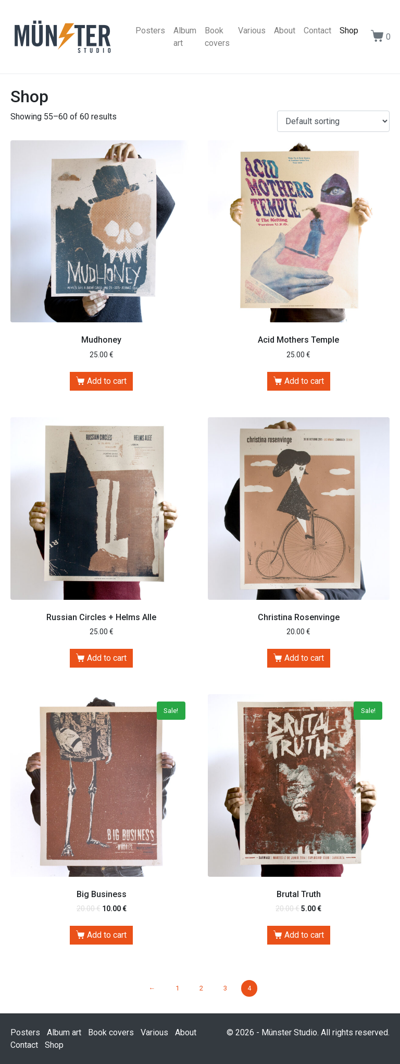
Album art (184, 37)
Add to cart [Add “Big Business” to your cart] (107, 935)
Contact (317, 30)
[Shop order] (333, 121)
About (284, 30)
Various (252, 30)
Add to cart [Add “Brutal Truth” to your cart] (304, 935)
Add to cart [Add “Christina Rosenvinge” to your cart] (304, 658)
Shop (349, 30)
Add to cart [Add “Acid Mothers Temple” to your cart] (304, 381)
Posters (150, 30)
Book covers (217, 37)
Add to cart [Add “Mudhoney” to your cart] (107, 381)
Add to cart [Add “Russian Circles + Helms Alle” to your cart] (107, 658)
